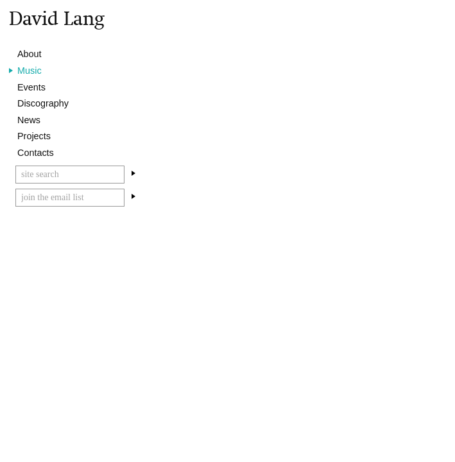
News (28, 120)
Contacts (35, 153)
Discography (43, 103)
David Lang (57, 18)
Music (29, 70)
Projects (34, 136)
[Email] (69, 198)
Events (31, 87)
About (29, 54)
